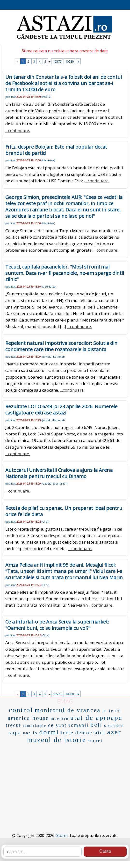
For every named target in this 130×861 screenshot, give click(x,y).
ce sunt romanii (68, 725)
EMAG (65, 701)
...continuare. (17, 130)
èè (118, 710)
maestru (60, 718)
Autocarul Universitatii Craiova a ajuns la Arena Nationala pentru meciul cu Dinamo (59, 473)
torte (67, 733)
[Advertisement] (65, 781)
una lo (30, 733)
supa (15, 733)
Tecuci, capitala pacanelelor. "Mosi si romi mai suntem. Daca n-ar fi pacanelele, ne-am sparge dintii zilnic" (64, 273)
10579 (57, 61)
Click (45, 521)
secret (95, 740)
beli (96, 725)
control (21, 710)
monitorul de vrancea (68, 710)
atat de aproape (96, 717)
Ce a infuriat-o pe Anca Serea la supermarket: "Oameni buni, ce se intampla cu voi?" (57, 624)
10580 (69, 61)
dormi (49, 732)
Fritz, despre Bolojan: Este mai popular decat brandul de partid (56, 150)
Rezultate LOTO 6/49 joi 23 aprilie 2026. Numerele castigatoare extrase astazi (61, 409)
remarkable (34, 726)
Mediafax (48, 160)
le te (108, 710)
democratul (90, 733)
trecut (13, 725)
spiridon (114, 725)
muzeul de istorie (56, 739)
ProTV (46, 97)
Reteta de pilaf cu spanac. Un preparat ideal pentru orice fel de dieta (63, 511)
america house (28, 718)
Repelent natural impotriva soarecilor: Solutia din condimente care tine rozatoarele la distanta (61, 346)
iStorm (61, 835)
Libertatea (49, 286)
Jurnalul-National (53, 356)
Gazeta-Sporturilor (54, 483)
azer (114, 732)
